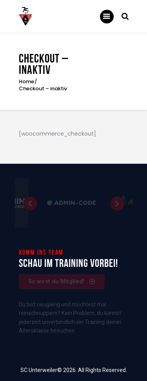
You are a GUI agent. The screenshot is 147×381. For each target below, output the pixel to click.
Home (26, 81)
